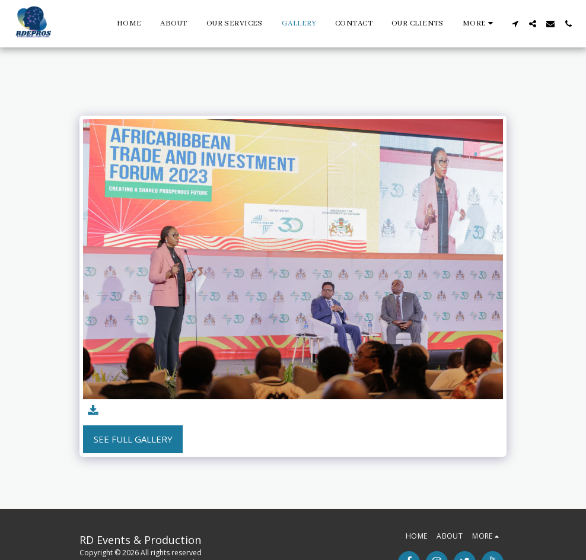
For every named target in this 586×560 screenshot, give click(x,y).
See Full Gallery (133, 439)
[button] (515, 24)
